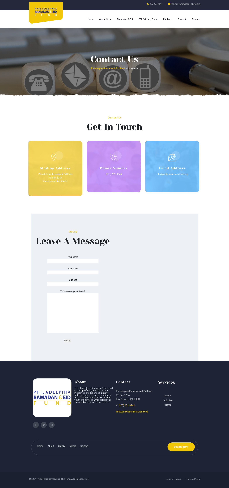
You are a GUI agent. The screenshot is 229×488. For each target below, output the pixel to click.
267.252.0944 (154, 3)
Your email (72, 270)
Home (90, 19)
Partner (167, 405)
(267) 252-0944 (127, 405)
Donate (196, 19)
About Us (104, 19)
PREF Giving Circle (148, 19)
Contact (182, 19)
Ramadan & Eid (125, 19)
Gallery (61, 446)
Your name (72, 259)
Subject (72, 282)
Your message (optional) (72, 312)
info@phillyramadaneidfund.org (184, 3)
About (51, 446)
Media (166, 19)
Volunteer (168, 400)
